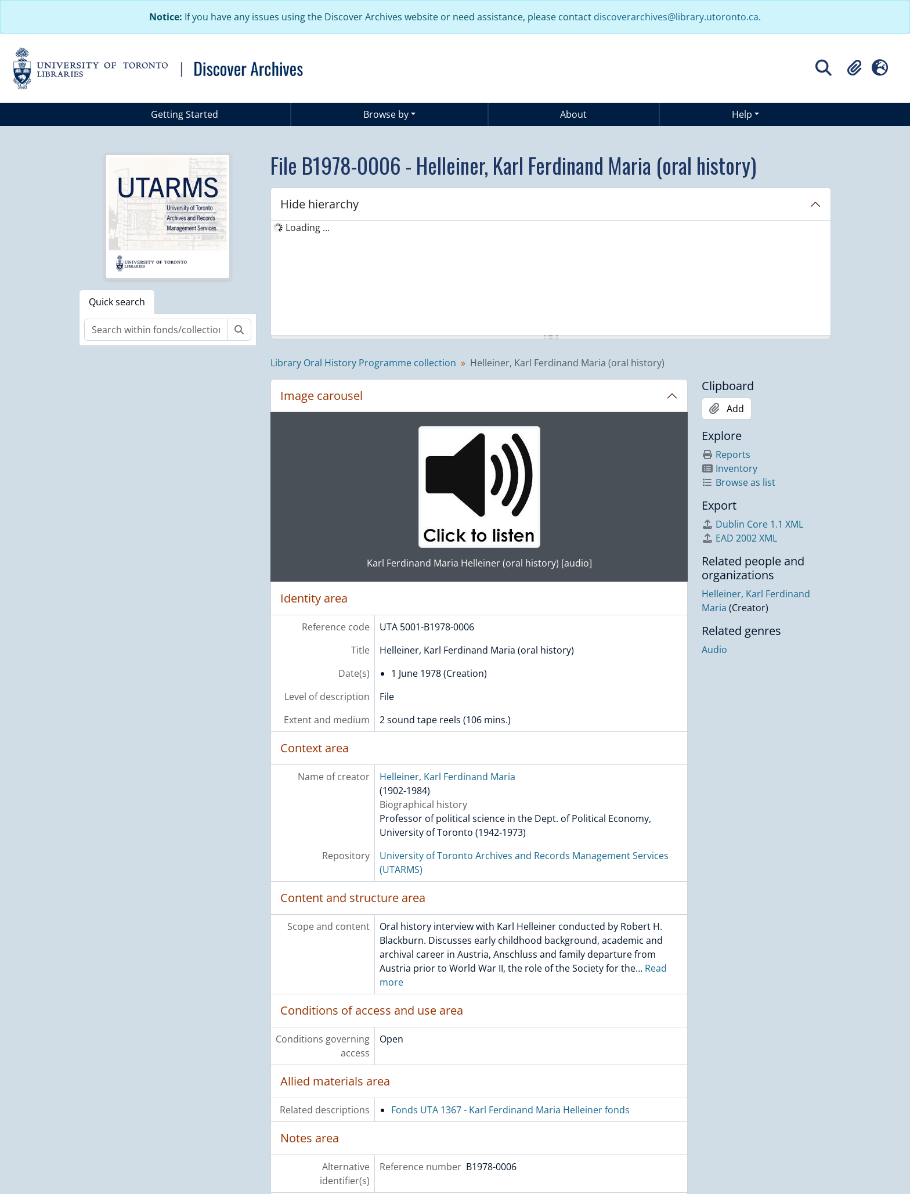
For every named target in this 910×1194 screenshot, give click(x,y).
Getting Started (184, 114)
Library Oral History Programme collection (363, 362)
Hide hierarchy (319, 204)
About (573, 114)
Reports (726, 454)
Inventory (729, 468)
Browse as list (738, 482)
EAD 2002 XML (739, 538)
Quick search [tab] (117, 301)
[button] (854, 68)
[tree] (550, 279)
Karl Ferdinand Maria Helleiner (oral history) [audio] (479, 563)
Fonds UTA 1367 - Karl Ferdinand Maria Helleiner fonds (510, 1109)
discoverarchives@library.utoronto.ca (676, 16)
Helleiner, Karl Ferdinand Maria (447, 776)
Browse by (386, 114)
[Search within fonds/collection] (156, 330)
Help (742, 114)
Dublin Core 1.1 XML (752, 524)
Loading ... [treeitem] (308, 227)
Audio (714, 649)
